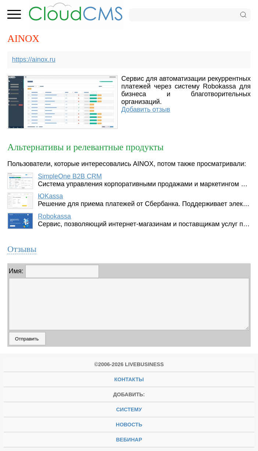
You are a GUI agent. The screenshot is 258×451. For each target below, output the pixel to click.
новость (129, 424)
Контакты (129, 379)
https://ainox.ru (33, 59)
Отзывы (21, 249)
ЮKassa (50, 196)
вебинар (129, 440)
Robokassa (54, 216)
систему (129, 409)
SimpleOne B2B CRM (70, 176)
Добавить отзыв (145, 109)
